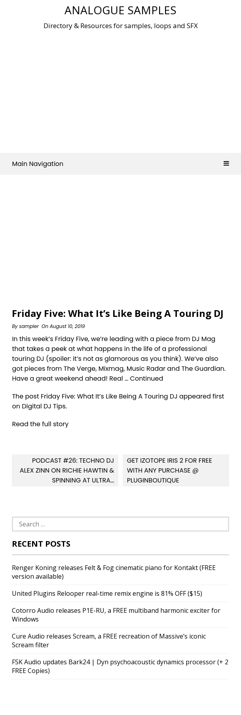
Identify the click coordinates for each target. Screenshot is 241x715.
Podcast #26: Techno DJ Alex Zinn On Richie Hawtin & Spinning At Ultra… (67, 470)
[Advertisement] (126, 88)
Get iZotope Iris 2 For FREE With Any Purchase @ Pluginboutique (169, 470)
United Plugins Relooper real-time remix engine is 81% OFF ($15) (107, 593)
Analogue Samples (120, 9)
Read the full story (40, 424)
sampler (29, 326)
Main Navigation (120, 163)
